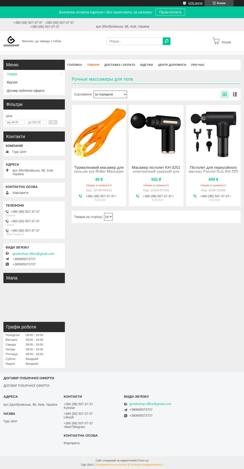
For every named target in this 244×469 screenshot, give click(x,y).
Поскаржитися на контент (111, 464)
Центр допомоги (172, 65)
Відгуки (146, 65)
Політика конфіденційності (146, 464)
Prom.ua (143, 460)
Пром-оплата (170, 12)
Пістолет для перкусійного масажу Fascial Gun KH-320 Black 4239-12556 (213, 172)
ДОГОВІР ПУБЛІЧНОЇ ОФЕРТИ (26, 385)
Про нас (198, 65)
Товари (93, 65)
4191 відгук (195, 3)
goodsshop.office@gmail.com (33, 254)
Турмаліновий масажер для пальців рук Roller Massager (99, 170)
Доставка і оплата (119, 65)
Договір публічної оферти (25, 90)
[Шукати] (166, 41)
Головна (74, 65)
